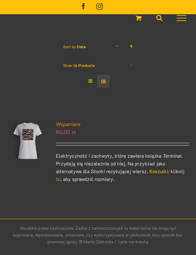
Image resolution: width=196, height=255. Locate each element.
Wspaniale (68, 124)
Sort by (74, 46)
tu (58, 179)
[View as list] (103, 81)
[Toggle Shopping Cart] (139, 18)
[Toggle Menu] (181, 18)
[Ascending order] (131, 46)
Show (79, 65)
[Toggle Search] (159, 18)
